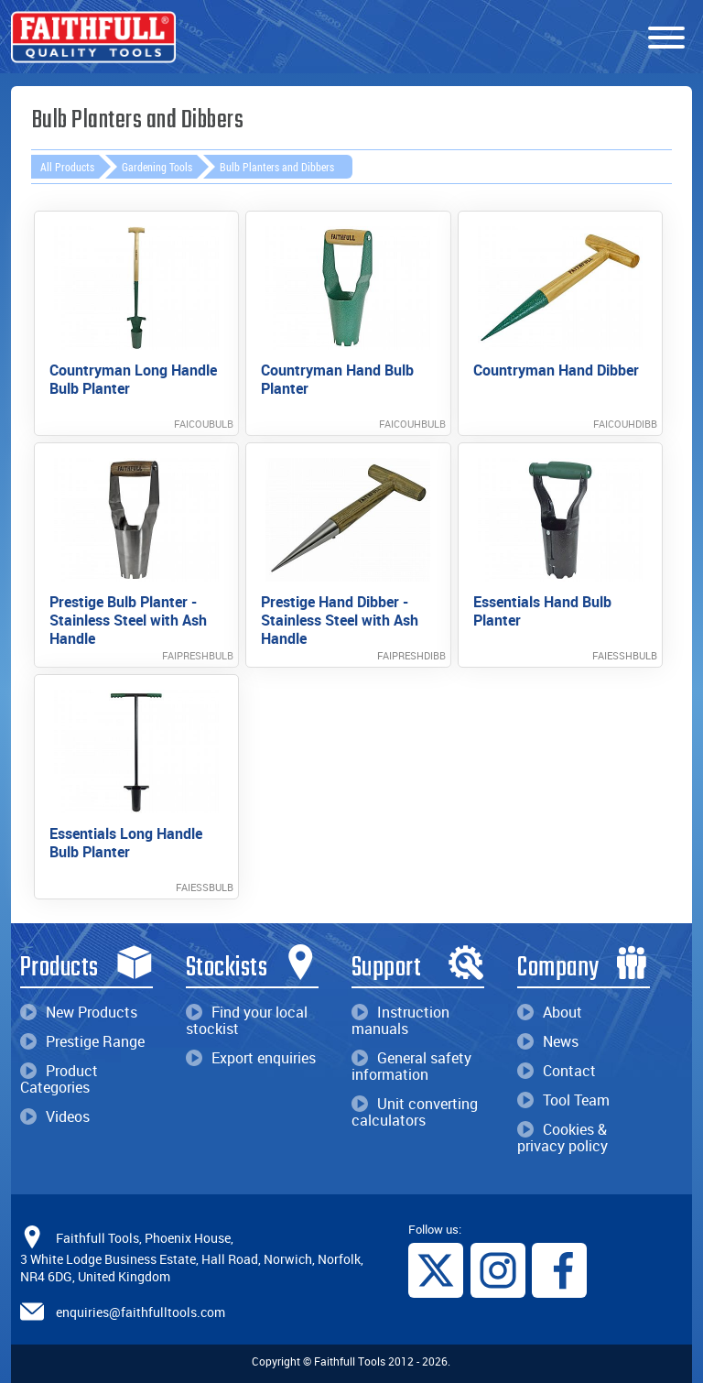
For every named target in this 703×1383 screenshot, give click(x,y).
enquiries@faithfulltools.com (140, 1312)
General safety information (411, 1066)
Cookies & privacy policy (562, 1137)
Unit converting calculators (415, 1112)
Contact (556, 1071)
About (549, 1012)
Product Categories (59, 1079)
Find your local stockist (247, 1020)
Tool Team (563, 1100)
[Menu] (666, 38)
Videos (55, 1116)
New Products (78, 1012)
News (548, 1041)
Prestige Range (82, 1041)
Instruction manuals (400, 1020)
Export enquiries (251, 1058)
